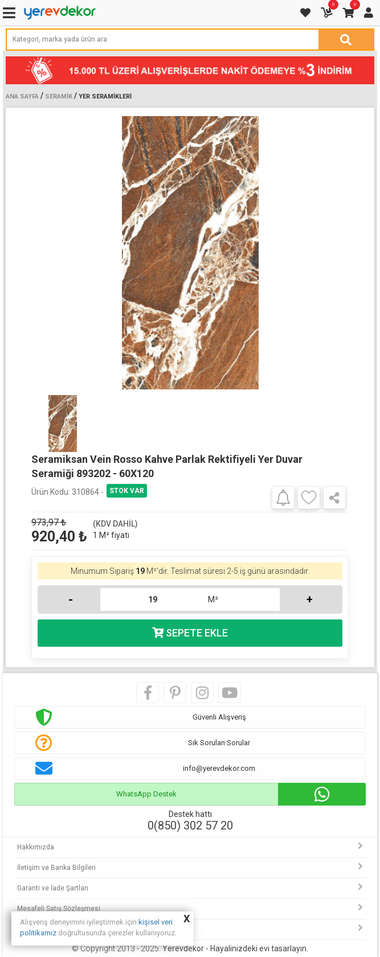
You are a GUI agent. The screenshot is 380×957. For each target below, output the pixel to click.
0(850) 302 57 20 (190, 825)
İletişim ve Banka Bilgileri (56, 868)
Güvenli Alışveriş (219, 717)
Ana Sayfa (22, 96)
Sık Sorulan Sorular (219, 742)
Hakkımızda (35, 847)
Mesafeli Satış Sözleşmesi (58, 909)
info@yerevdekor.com (219, 768)
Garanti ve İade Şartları (52, 888)
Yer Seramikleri (105, 96)
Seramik (58, 96)
